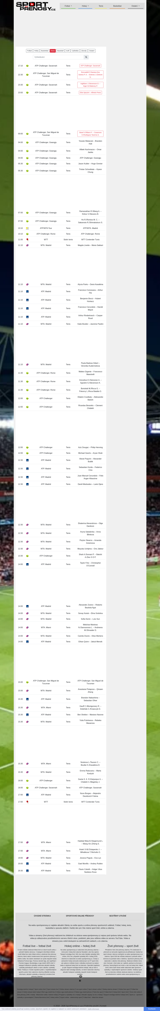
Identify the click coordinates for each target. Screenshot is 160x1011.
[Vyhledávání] (58, 57)
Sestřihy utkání (117, 916)
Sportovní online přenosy (80, 916)
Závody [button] (84, 51)
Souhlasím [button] (152, 1009)
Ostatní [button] (135, 6)
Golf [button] (67, 51)
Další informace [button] (93, 1009)
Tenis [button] (53, 51)
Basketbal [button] (44, 51)
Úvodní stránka (42, 916)
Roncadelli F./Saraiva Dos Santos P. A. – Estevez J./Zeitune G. (90, 74)
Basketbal (117, 6)
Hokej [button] (84, 6)
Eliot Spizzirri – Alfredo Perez (90, 92)
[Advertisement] (80, 28)
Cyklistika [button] (75, 51)
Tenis (101, 6)
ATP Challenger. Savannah (90, 66)
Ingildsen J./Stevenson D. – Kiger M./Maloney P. (90, 85)
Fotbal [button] (67, 6)
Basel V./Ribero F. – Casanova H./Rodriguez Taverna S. (90, 134)
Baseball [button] (60, 51)
